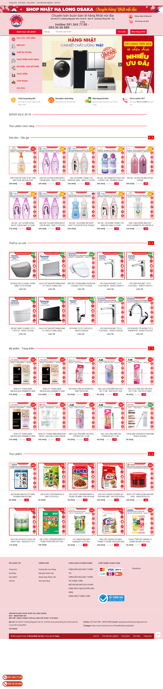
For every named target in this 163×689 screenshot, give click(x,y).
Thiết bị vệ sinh (17, 243)
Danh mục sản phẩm (26, 32)
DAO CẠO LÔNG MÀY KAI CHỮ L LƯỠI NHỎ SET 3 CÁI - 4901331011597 (81, 436)
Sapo (57, 636)
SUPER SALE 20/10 (20, 114)
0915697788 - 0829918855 (101, 622)
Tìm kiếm (122, 32)
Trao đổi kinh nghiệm (44, 3)
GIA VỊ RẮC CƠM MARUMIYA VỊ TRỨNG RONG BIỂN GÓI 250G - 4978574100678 (52, 541)
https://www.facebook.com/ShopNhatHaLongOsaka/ (113, 626)
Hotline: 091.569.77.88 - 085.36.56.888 (69, 26)
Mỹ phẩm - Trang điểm (22, 348)
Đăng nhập (139, 16)
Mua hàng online (138, 32)
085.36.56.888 (142, 102)
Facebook (136, 568)
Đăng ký (148, 16)
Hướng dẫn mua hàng (47, 569)
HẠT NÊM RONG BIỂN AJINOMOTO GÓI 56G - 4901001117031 (81, 541)
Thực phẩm (15, 454)
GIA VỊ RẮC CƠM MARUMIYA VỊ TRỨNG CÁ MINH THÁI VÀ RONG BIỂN (81, 496)
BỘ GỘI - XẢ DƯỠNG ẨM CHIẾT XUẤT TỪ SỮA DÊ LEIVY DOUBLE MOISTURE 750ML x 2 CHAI (81, 225)
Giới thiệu (21, 3)
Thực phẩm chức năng (21, 126)
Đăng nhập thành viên (47, 577)
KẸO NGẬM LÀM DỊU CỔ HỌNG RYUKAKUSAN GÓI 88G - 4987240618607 (23, 496)
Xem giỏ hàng (44, 581)
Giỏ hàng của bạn (142, 21)
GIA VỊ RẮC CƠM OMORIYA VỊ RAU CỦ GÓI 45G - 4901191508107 (52, 496)
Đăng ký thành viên (46, 573)
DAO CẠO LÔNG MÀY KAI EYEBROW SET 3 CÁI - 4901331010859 (111, 436)
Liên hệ (57, 3)
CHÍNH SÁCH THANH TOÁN (79, 596)
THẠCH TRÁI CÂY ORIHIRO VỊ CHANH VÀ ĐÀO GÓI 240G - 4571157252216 (140, 541)
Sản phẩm (31, 3)
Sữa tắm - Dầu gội (19, 137)
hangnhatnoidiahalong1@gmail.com (132, 622)
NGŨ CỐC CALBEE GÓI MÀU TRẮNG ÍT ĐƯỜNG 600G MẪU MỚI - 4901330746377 (110, 541)
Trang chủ (13, 3)
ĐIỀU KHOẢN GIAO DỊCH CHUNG (81, 585)
